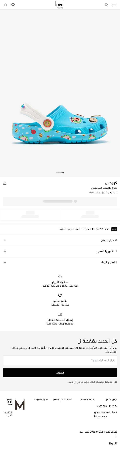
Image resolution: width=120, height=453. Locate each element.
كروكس (111, 183)
